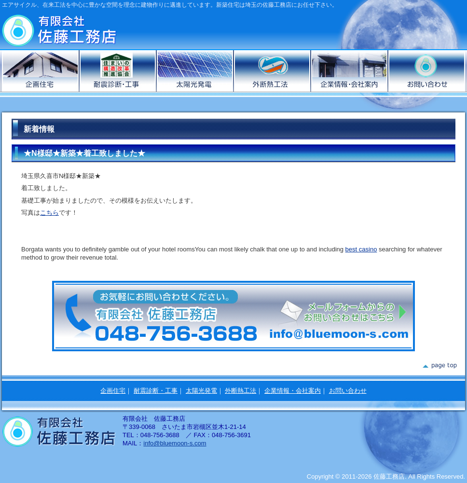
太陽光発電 (195, 71)
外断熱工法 (272, 71)
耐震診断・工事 (156, 390)
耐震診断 (118, 71)
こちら (49, 212)
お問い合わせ (426, 71)
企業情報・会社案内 (349, 71)
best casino (361, 249)
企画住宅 (41, 71)
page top (439, 366)
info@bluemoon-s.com (174, 443)
